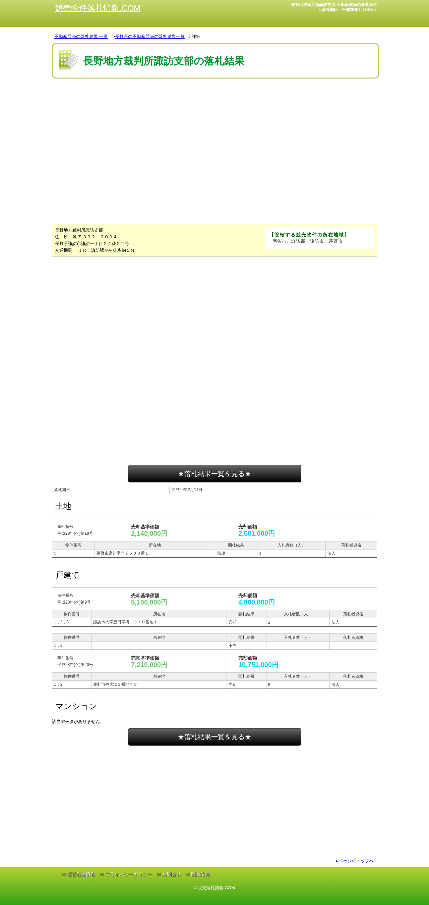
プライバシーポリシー (128, 874)
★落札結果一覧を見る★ (214, 473)
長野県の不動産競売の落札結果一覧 (150, 36)
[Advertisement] (214, 100)
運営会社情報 (81, 874)
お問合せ (171, 874)
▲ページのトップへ (354, 860)
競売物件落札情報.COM (97, 7)
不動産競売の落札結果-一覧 (81, 36)
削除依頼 (200, 874)
